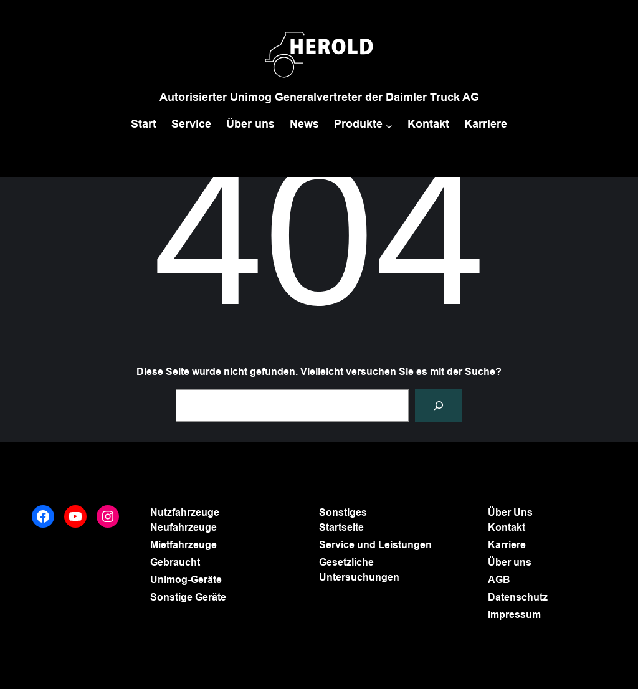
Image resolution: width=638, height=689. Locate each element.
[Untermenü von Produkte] (389, 125)
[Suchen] (438, 405)
